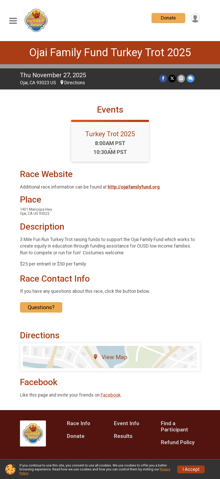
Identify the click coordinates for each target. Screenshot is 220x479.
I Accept (191, 469)
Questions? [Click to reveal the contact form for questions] (41, 307)
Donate (168, 18)
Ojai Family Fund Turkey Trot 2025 (110, 52)
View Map (110, 357)
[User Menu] (195, 18)
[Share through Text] (191, 78)
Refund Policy (178, 442)
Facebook (111, 395)
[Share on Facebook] (163, 78)
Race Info (78, 423)
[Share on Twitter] (172, 78)
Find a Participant (174, 426)
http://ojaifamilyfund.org (134, 187)
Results (123, 436)
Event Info (126, 423)
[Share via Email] (181, 78)
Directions (74, 82)
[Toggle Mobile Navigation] (13, 21)
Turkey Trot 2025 (110, 134)
